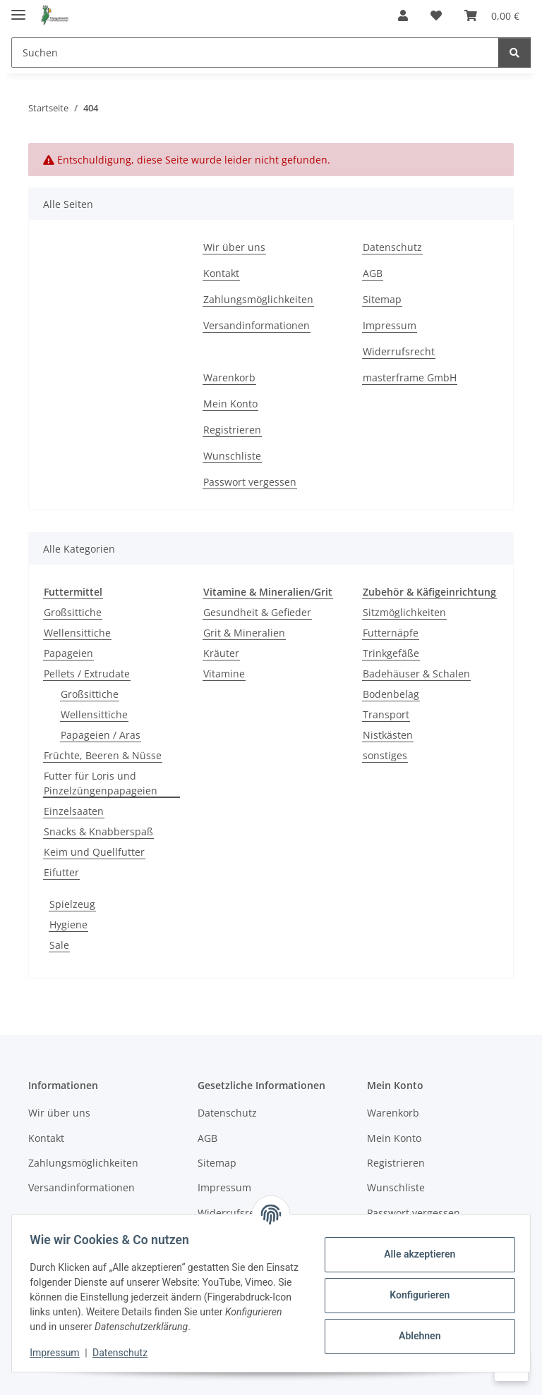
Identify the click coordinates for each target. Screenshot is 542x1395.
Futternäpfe (390, 632)
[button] (403, 15)
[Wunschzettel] (436, 15)
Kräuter (221, 653)
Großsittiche (73, 612)
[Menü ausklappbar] (18, 9)
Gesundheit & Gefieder (257, 612)
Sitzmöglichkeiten (404, 612)
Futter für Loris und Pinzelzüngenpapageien (100, 783)
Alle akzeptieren (414, 1254)
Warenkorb (229, 377)
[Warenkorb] (492, 15)
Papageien (68, 653)
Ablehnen (414, 1335)
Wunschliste (232, 455)
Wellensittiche (77, 632)
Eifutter (61, 872)
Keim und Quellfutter (94, 852)
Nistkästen (388, 735)
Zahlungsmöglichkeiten (258, 299)
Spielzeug (72, 904)
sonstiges (385, 755)
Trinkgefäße (391, 653)
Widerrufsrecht (399, 351)
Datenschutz (124, 1352)
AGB (373, 273)
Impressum (59, 1352)
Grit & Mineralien (244, 632)
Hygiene (68, 924)
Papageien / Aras (100, 735)
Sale (59, 945)
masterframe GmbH (410, 377)
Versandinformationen (256, 325)
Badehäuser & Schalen (416, 673)
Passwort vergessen (249, 481)
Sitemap (382, 299)
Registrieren (232, 429)
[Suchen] (255, 52)
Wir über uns (234, 247)
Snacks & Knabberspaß (98, 831)
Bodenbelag (391, 694)
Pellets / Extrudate (87, 673)
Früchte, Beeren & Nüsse (103, 755)
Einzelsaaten (74, 811)
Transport (386, 714)
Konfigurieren (415, 1295)
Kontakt (221, 273)
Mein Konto (230, 403)
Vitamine (224, 673)
